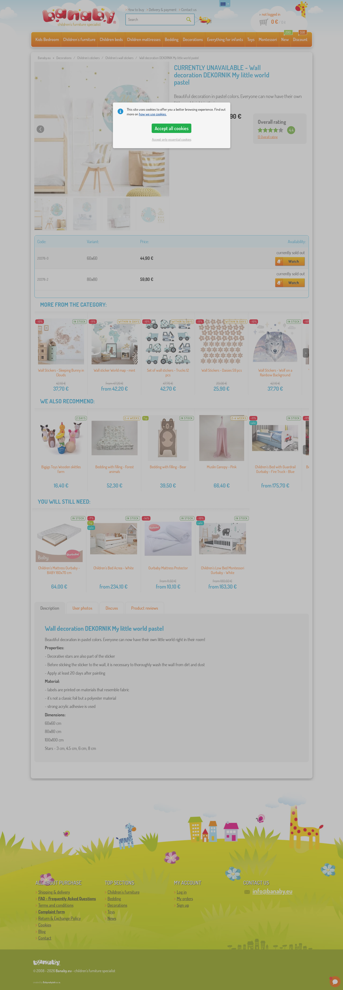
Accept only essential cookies (171, 139)
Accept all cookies (172, 128)
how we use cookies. (153, 114)
